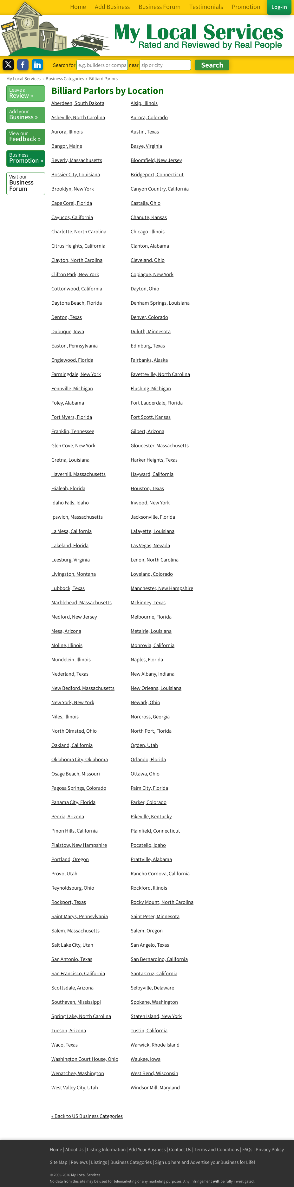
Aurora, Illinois (67, 131)
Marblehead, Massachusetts (81, 602)
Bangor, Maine (66, 145)
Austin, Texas (145, 131)
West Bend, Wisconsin (154, 1073)
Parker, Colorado (149, 802)
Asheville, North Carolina (78, 117)
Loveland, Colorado (152, 573)
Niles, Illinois (65, 716)
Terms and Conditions (216, 1149)
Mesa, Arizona (66, 630)
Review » (27, 93)
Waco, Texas (64, 1044)
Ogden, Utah (144, 745)
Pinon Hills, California (74, 830)
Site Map (59, 1162)
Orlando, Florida (148, 759)
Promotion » (27, 158)
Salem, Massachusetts (75, 930)
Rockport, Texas (68, 901)
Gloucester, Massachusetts (160, 445)
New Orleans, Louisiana (156, 687)
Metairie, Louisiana (151, 630)
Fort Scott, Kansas (151, 416)
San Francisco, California (78, 973)
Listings (99, 1162)
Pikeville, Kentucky (151, 816)
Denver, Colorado (149, 317)
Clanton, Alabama (150, 245)
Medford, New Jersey (74, 616)
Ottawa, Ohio (145, 773)
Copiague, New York (152, 274)
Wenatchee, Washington (77, 1073)
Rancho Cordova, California (160, 873)
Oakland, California (72, 745)
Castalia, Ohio (145, 202)
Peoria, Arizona (67, 816)
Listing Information (106, 1149)
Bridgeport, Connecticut (157, 174)
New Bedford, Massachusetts (82, 687)
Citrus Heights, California (78, 245)
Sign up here (167, 1162)
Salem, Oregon (147, 930)
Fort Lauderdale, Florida (157, 402)
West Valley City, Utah (74, 1087)
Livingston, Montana (73, 573)
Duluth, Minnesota (151, 331)
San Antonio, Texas (71, 959)
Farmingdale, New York (76, 374)
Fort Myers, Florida (71, 416)
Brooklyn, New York (72, 188)
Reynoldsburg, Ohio (72, 887)
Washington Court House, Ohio (84, 1058)
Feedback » (27, 136)
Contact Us (180, 1149)
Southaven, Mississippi (76, 1001)
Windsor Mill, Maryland (155, 1087)
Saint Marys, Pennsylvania (79, 916)
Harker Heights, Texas (154, 459)
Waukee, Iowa (145, 1058)
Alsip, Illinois (144, 103)
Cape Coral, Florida (71, 202)
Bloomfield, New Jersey (156, 160)
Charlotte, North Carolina (78, 231)
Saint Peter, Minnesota (155, 916)
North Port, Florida (151, 730)
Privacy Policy (270, 1149)
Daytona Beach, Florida (76, 302)
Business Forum (27, 183)
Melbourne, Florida (151, 616)
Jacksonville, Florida (153, 516)
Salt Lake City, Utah (72, 944)
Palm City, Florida (149, 787)
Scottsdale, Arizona (72, 987)
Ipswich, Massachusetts (77, 516)
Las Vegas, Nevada (150, 545)
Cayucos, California (72, 217)
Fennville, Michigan (72, 388)
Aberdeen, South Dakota (77, 103)
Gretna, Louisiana (70, 459)
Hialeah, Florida (68, 488)
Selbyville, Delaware (152, 987)
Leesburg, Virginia (70, 559)
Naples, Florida (147, 659)
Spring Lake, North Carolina (81, 1016)
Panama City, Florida (73, 802)
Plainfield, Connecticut (155, 830)
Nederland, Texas (69, 673)
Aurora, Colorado (149, 117)
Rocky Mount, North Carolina (162, 901)
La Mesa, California (71, 531)
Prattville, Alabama (151, 859)
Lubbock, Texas (68, 588)
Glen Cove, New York (73, 445)
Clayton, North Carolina (76, 259)
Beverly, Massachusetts (76, 160)
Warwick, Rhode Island (155, 1044)
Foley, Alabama (67, 402)
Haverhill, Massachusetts (78, 473)
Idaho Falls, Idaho (70, 502)
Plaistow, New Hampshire (79, 844)
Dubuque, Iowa (67, 331)
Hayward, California (152, 473)
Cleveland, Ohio (148, 259)
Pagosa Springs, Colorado (78, 787)
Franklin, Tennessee (72, 431)
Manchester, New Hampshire (162, 588)
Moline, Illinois (66, 645)
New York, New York (72, 702)
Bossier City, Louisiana (75, 174)
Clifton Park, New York (75, 274)
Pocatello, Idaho (148, 844)
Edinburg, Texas (148, 345)
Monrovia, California (152, 645)
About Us (74, 1149)
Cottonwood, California (76, 288)
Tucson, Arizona (68, 1030)
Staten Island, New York (156, 1016)
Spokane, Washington (154, 1001)
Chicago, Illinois (148, 231)
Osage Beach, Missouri (75, 773)
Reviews (79, 1162)
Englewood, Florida (72, 359)
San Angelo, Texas (150, 944)
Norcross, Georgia (150, 716)
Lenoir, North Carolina (155, 559)
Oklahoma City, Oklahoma (79, 759)
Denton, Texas (66, 317)
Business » (27, 114)
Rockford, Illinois (149, 887)
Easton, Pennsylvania (74, 345)
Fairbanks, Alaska (149, 359)
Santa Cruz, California (154, 973)
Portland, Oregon (70, 859)
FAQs (247, 1149)
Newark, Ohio (145, 702)
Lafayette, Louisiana (152, 531)
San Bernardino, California (159, 959)
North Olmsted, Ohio (74, 730)
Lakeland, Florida (69, 545)
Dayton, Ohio (145, 288)
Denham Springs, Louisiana (160, 302)
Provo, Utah (64, 873)
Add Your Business (147, 1149)
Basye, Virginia (146, 145)
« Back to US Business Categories (87, 1115)
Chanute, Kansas (149, 217)
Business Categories (131, 1162)
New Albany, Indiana (152, 673)
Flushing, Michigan (151, 388)
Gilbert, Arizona (147, 431)
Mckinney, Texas (148, 602)
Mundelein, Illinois (71, 659)
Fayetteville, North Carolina (160, 374)
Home (56, 1149)
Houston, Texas (147, 488)
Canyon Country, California (160, 188)
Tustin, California (149, 1030)
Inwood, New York (150, 502)
